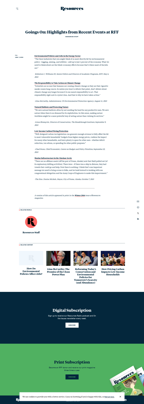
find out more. (109, 397)
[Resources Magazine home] (72, 9)
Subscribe (72, 325)
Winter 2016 (80, 195)
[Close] (120, 396)
